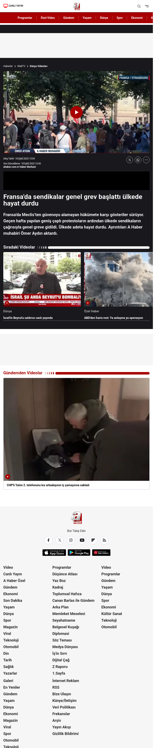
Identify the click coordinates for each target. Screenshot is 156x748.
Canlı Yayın (12, 574)
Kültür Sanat (111, 614)
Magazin (10, 627)
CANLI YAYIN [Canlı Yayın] (13, 6)
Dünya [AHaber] (104, 17)
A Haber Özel (14, 580)
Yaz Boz (59, 580)
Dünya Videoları (38, 66)
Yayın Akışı (61, 727)
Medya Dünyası (65, 647)
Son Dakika (12, 600)
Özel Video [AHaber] (48, 17)
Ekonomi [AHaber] (137, 17)
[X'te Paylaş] (129, 160)
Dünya (8, 614)
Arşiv (56, 720)
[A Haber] (76, 6)
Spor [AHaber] (120, 17)
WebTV (21, 66)
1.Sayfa (58, 673)
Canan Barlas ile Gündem (73, 600)
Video (8, 567)
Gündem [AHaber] (68, 17)
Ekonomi (10, 594)
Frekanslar (61, 714)
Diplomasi (60, 633)
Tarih (7, 660)
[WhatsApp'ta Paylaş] (138, 160)
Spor (7, 620)
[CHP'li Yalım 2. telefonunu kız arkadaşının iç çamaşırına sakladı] (76, 434)
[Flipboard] (93, 540)
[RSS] (104, 540)
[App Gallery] (101, 552)
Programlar (61, 567)
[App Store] (54, 552)
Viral (7, 633)
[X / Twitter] (60, 540)
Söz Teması (62, 640)
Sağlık (8, 666)
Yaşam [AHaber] (87, 17)
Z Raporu (60, 666)
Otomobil (11, 647)
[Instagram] (71, 540)
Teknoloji (11, 640)
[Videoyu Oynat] (76, 112)
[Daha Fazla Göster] (146, 160)
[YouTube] (82, 540)
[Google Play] (79, 552)
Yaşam (9, 607)
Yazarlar (10, 673)
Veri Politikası (64, 707)
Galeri (8, 681)
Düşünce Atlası (64, 574)
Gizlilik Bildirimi (65, 733)
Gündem (10, 587)
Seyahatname (63, 620)
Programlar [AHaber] (25, 17)
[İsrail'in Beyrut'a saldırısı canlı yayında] (42, 286)
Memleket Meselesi (68, 614)
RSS (55, 687)
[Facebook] (48, 540)
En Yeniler (11, 687)
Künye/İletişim (64, 700)
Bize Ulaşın (61, 694)
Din (6, 653)
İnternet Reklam (65, 681)
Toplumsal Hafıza (67, 594)
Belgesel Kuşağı (65, 627)
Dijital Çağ (61, 660)
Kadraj (57, 587)
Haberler (8, 66)
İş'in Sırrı (59, 653)
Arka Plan (60, 607)
